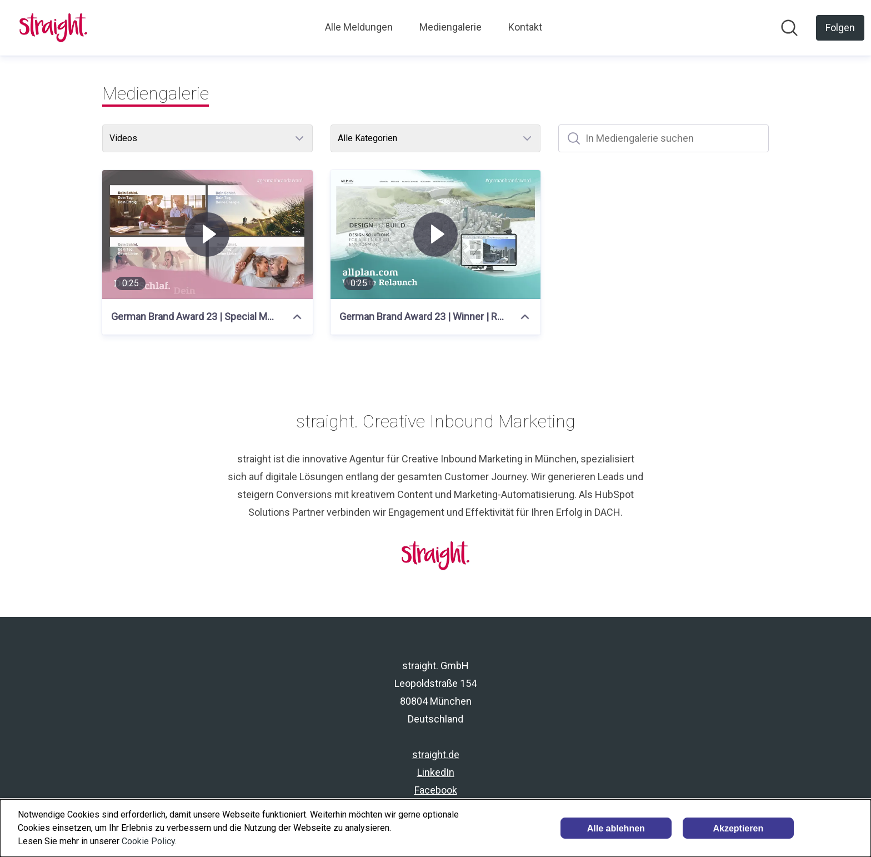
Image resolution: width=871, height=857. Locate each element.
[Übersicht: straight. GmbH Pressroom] (53, 28)
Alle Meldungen (359, 27)
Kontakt (525, 27)
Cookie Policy (148, 841)
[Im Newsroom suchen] (789, 28)
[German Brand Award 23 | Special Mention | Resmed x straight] (207, 234)
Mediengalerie (450, 27)
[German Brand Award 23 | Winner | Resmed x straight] (436, 234)
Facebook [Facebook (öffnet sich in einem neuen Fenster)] (435, 790)
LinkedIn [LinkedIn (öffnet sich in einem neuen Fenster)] (435, 772)
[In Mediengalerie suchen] (663, 138)
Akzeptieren (738, 828)
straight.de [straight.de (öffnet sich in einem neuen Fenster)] (435, 754)
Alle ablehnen (616, 828)
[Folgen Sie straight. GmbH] (840, 28)
